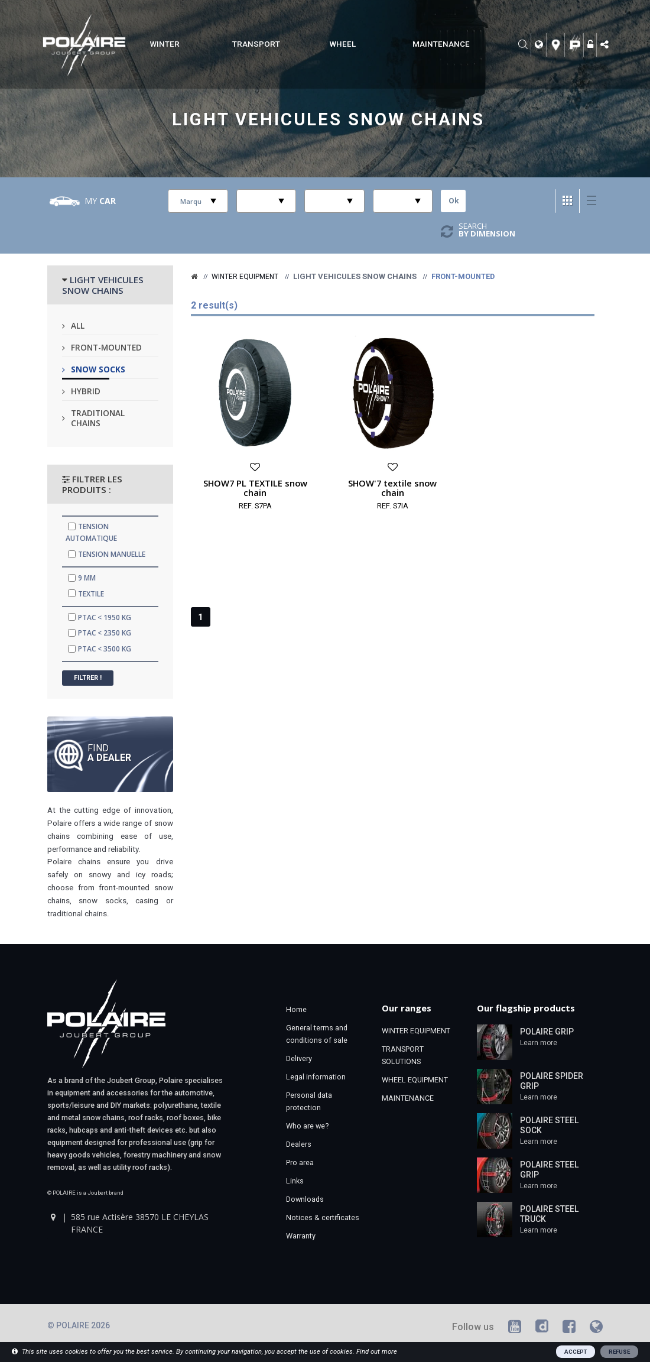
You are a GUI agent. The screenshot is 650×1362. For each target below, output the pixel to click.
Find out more (376, 1351)
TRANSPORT (256, 44)
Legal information (316, 1076)
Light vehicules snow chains (328, 119)
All (77, 325)
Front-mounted (106, 347)
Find (109, 752)
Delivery (299, 1058)
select (213, 201)
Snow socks (98, 369)
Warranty (301, 1235)
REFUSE (619, 1351)
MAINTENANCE (441, 44)
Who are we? (307, 1125)
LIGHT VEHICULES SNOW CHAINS (103, 285)
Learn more (538, 1043)
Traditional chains (98, 418)
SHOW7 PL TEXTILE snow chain (255, 487)
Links (295, 1180)
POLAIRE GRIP (547, 1031)
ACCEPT (575, 1351)
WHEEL (343, 44)
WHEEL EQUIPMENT (415, 1079)
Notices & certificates (322, 1217)
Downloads (305, 1199)
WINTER (165, 44)
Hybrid (85, 391)
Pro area (300, 1162)
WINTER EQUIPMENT (416, 1030)
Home (296, 1009)
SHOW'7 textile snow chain (392, 487)
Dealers (298, 1144)
